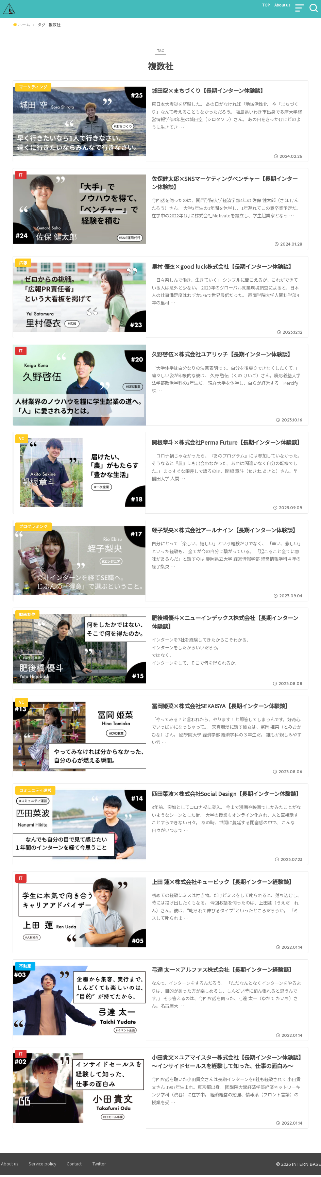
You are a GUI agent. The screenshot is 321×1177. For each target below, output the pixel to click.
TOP (253, 6)
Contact (67, 1166)
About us (276, 6)
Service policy (38, 1166)
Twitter (89, 1166)
